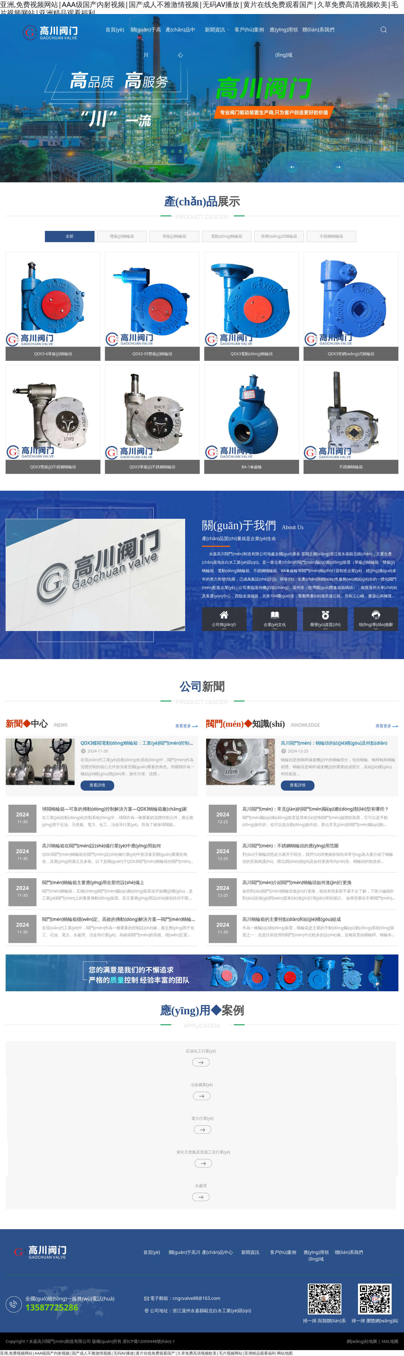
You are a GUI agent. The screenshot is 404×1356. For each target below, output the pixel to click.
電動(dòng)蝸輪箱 (227, 236)
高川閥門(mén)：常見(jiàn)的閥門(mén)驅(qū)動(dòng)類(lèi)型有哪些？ (315, 809)
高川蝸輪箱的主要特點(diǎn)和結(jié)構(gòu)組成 (291, 919)
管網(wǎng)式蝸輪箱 (279, 236)
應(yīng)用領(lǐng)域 (284, 42)
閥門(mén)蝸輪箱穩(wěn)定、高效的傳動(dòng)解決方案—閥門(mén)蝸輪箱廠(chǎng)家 (131, 919)
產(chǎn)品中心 (180, 42)
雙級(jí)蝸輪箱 (122, 236)
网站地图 (285, 1353)
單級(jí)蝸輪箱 (174, 236)
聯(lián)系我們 (318, 29)
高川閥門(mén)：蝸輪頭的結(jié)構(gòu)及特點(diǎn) (334, 743)
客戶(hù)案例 (249, 29)
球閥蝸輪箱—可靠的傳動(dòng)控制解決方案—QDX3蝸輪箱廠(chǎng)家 (114, 809)
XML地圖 (390, 1341)
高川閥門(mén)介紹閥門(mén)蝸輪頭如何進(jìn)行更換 (297, 882)
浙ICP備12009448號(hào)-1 (149, 1341)
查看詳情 (97, 785)
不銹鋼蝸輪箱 (331, 236)
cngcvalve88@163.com (196, 1298)
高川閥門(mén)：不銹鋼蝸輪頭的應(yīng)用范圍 (290, 846)
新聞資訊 (215, 29)
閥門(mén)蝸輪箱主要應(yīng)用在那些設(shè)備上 (93, 882)
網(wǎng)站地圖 (362, 1341)
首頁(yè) (114, 29)
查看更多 (183, 725)
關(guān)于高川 (146, 42)
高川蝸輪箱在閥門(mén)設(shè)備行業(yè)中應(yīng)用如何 (101, 846)
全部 (70, 236)
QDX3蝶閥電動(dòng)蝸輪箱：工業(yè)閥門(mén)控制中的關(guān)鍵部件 (155, 743)
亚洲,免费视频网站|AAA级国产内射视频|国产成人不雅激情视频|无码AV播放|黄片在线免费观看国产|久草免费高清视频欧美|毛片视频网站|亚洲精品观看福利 (138, 1353)
